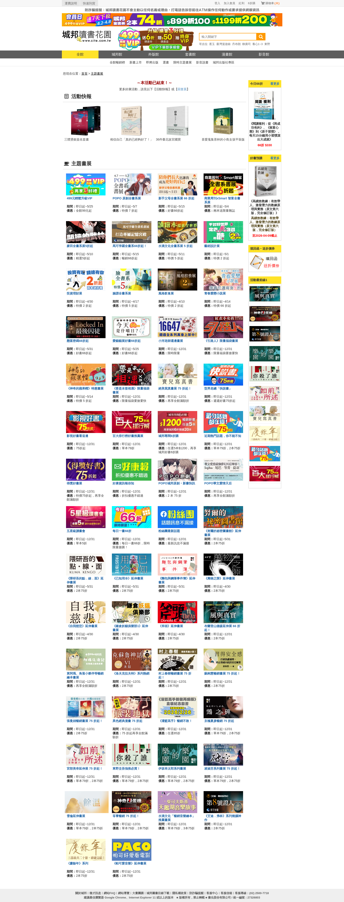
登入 (217, 3)
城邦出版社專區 (223, 62)
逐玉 (212, 44)
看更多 (275, 83)
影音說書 (202, 62)
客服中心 (212, 893)
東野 (267, 44)
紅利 (241, 3)
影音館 (264, 54)
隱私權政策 (179, 893)
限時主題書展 (182, 62)
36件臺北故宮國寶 (168, 139)
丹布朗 (236, 44)
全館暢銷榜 (117, 62)
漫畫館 (227, 54)
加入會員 (229, 3)
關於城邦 (81, 893)
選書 (166, 62)
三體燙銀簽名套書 (76, 139)
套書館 (190, 54)
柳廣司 (246, 44)
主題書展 (97, 73)
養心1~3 (257, 44)
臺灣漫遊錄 (223, 44)
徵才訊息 (95, 893)
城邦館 (117, 54)
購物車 (272, 3)
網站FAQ (109, 893)
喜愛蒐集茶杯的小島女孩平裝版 (223, 139)
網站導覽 (123, 893)
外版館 (153, 54)
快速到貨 (89, 3)
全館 (80, 54)
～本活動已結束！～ (154, 83)
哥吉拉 (203, 44)
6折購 (251, 3)
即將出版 (152, 62)
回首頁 (182, 89)
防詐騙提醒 (196, 893)
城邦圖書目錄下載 (158, 893)
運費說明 (71, 3)
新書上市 (135, 62)
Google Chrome (115, 897)
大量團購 (138, 893)
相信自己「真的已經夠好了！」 (131, 139)
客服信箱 (226, 893)
